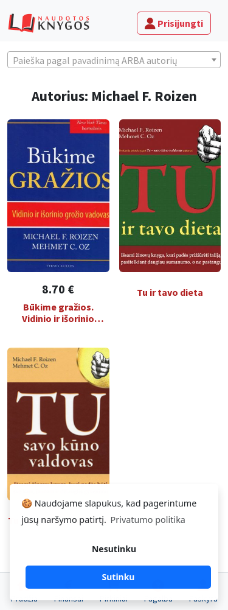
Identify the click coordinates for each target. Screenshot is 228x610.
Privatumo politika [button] (148, 519)
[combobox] (114, 59)
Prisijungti (174, 23)
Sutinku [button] (118, 577)
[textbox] (114, 60)
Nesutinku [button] (114, 549)
